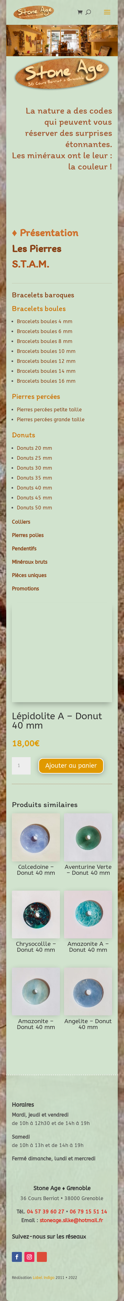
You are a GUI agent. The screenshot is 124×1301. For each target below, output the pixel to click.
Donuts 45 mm (34, 498)
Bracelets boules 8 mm (44, 341)
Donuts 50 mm (34, 508)
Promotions (25, 589)
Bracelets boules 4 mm (44, 321)
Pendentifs (24, 549)
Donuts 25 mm (34, 458)
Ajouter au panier (71, 765)
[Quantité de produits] (21, 766)
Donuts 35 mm (34, 478)
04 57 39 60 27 (45, 1212)
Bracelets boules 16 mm (46, 381)
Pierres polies (27, 535)
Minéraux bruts (29, 562)
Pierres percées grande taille (51, 419)
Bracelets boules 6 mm (44, 331)
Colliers (21, 522)
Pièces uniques (29, 575)
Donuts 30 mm (34, 468)
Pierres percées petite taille (49, 410)
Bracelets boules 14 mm (46, 371)
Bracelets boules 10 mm (46, 351)
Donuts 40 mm (34, 488)
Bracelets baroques (43, 294)
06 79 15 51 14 (88, 1212)
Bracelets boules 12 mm (46, 361)
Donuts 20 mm (34, 448)
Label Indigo (43, 1278)
